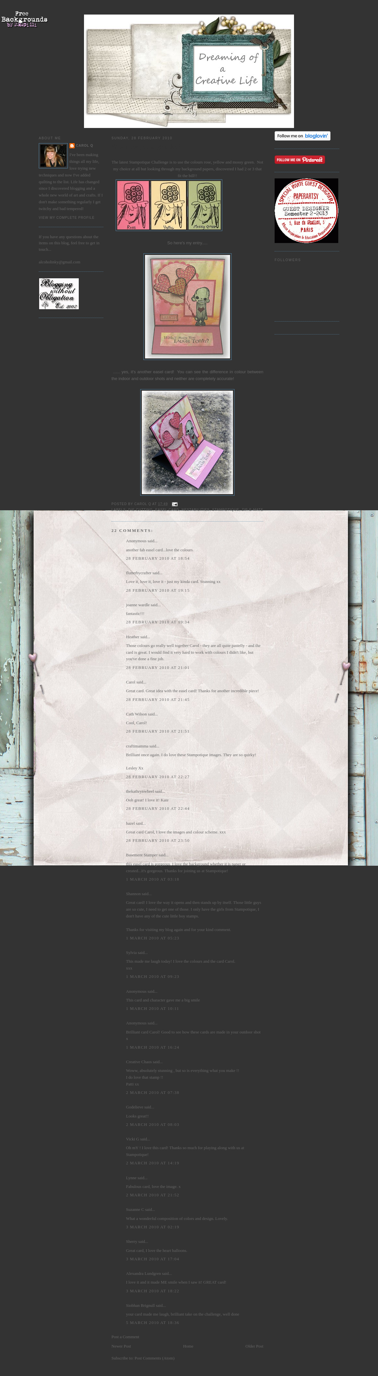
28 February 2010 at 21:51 (158, 731)
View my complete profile (67, 217)
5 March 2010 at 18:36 (152, 1322)
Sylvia (131, 952)
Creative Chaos (139, 1061)
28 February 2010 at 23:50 (158, 840)
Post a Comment (125, 1336)
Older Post (254, 1346)
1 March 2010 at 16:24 (152, 1047)
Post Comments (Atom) (155, 1358)
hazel (130, 823)
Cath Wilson (136, 714)
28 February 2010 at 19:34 (158, 621)
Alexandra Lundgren (143, 1273)
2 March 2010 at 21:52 (152, 1194)
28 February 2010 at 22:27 (158, 776)
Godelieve (134, 1107)
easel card (167, 510)
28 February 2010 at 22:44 (158, 808)
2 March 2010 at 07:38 (152, 1092)
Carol (130, 682)
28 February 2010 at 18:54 (158, 558)
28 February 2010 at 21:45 (158, 699)
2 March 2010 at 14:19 (152, 1162)
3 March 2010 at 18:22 (152, 1290)
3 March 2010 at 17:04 (152, 1258)
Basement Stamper (142, 854)
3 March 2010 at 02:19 (152, 1226)
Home (188, 1346)
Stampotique (225, 510)
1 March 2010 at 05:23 (152, 938)
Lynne (131, 1177)
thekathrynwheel (140, 791)
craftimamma (137, 746)
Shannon (133, 893)
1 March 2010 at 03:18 (152, 879)
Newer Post (121, 1346)
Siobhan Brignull (140, 1305)
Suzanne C (135, 1209)
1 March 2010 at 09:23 (152, 976)
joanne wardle (138, 604)
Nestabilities (196, 510)
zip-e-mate (252, 510)
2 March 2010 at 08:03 (152, 1124)
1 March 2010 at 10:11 (152, 1008)
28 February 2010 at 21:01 (158, 667)
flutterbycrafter (139, 572)
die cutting (140, 510)
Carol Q (84, 145)
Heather (132, 636)
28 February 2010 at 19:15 (158, 590)
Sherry (131, 1241)
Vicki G (132, 1139)
